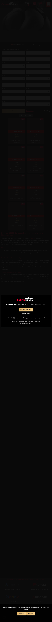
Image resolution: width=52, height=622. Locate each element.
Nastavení (21, 613)
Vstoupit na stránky (26, 309)
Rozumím (30, 613)
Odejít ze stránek (26, 313)
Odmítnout (26, 618)
